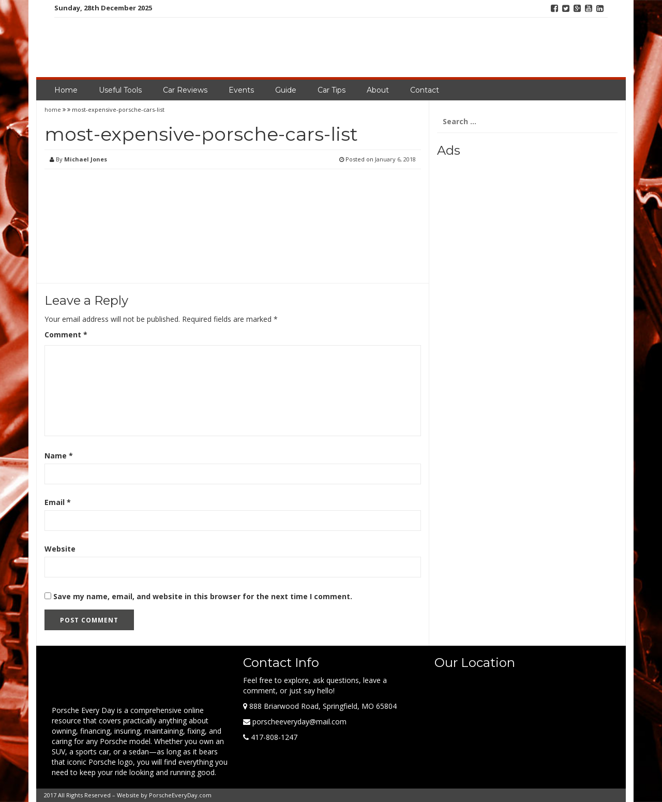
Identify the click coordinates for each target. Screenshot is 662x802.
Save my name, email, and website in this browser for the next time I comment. (202, 596)
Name (58, 456)
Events (241, 90)
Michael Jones (85, 159)
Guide (285, 90)
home (53, 109)
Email (57, 502)
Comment (65, 334)
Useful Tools (120, 90)
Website (60, 549)
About (378, 90)
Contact (424, 90)
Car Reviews (185, 90)
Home (66, 90)
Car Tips (331, 90)
